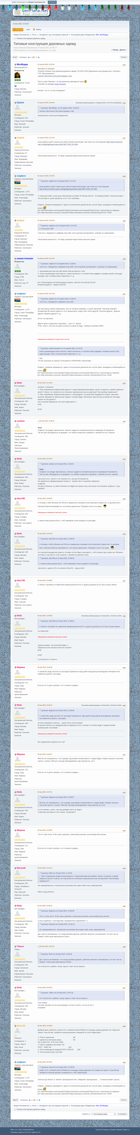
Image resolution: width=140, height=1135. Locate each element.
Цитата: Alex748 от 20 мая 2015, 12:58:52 (57, 621)
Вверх (15, 1100)
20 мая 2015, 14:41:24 (45, 868)
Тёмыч (20, 946)
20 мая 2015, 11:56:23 (47, 421)
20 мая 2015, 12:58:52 (45, 580)
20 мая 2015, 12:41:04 (45, 458)
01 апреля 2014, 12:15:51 (46, 176)
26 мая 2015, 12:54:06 (45, 1025)
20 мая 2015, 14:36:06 (45, 830)
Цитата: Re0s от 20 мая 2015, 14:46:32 (56, 954)
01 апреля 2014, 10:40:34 (46, 102)
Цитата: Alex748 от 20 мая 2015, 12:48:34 (57, 539)
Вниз (15, 57)
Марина (21, 667)
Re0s (19, 383)
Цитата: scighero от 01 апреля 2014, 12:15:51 (59, 226)
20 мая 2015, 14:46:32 (45, 905)
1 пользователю (43, 659)
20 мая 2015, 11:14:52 (45, 383)
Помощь (106, 1129)
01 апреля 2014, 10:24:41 (46, 64)
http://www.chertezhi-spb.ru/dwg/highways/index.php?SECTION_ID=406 (68, 189)
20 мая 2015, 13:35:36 (45, 667)
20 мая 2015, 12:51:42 (45, 533)
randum (21, 421)
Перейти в (86, 1114)
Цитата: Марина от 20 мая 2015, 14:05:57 (57, 797)
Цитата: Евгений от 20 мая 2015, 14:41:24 (58, 924)
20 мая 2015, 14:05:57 (45, 754)
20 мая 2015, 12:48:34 (45, 498)
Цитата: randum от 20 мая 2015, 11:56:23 (57, 464)
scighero (21, 176)
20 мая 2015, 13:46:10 (45, 705)
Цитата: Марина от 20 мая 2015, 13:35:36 (57, 710)
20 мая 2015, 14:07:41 (45, 792)
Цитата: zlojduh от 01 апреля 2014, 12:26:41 (58, 264)
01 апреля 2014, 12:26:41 (46, 220)
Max (97, 35)
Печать (124, 57)
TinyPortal (98, 1129)
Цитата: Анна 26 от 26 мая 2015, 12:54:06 (57, 1067)
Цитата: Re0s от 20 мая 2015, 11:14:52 (56, 873)
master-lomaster (60, 84)
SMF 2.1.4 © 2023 (16, 1129)
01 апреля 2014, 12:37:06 (46, 293)
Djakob (20, 102)
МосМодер (104, 35)
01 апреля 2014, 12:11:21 (46, 137)
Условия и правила (116, 1129)
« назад (114, 50)
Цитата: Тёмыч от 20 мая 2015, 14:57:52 (57, 993)
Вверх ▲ (127, 1129)
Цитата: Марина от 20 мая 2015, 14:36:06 (57, 911)
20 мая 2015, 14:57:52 (47, 946)
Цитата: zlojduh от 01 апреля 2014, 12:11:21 (58, 181)
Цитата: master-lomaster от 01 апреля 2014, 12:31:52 (61, 348)
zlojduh (20, 138)
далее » (123, 50)
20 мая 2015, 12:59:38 (45, 615)
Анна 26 (21, 1026)
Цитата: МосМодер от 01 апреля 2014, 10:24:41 (60, 108)
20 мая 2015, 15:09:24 (45, 987)
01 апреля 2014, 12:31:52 (46, 258)
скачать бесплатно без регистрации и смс (55, 76)
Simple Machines (28, 1129)
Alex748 (21, 498)
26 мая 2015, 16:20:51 (45, 1062)
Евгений (21, 868)
